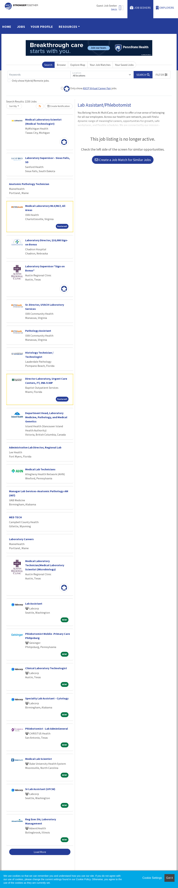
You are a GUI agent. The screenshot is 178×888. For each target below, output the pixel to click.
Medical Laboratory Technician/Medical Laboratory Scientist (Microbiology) (44, 565)
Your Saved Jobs (124, 65)
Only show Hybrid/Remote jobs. (30, 80)
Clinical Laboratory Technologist (46, 668)
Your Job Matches (100, 65)
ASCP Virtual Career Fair (97, 88)
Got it (169, 877)
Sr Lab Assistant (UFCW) (40, 789)
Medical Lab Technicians (40, 469)
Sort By (13, 106)
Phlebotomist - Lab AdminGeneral (46, 728)
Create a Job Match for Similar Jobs (123, 160)
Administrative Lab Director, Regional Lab (35, 447)
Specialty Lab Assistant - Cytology (46, 698)
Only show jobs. (89, 89)
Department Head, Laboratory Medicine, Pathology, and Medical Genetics (46, 417)
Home (6, 27)
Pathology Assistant (38, 330)
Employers (165, 8)
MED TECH (15, 517)
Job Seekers (140, 8)
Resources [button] (68, 27)
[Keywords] (39, 75)
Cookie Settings (152, 877)
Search (48, 65)
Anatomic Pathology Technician (29, 184)
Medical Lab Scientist (38, 759)
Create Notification (58, 106)
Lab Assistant (33, 603)
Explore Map (77, 65)
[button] (161, 75)
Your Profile (42, 27)
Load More (40, 852)
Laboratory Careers (21, 539)
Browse (61, 65)
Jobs (21, 27)
